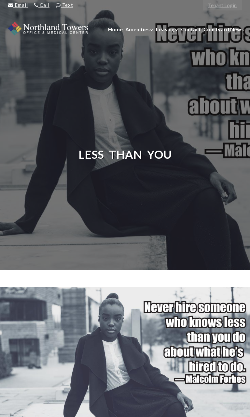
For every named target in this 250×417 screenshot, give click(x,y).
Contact (191, 29)
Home (115, 29)
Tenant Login (222, 5)
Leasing (165, 29)
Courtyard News (223, 29)
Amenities (137, 29)
